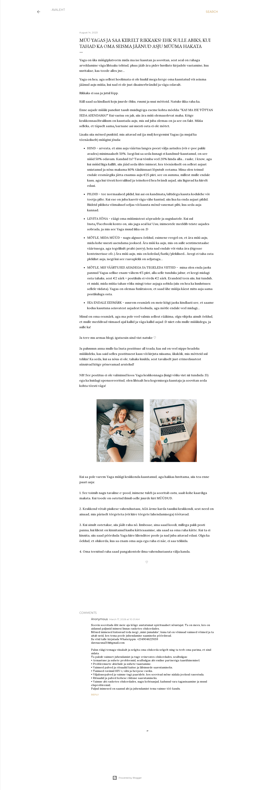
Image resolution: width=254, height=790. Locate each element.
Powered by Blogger (127, 777)
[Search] (212, 11)
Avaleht (58, 10)
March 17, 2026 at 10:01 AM (124, 619)
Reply (95, 694)
